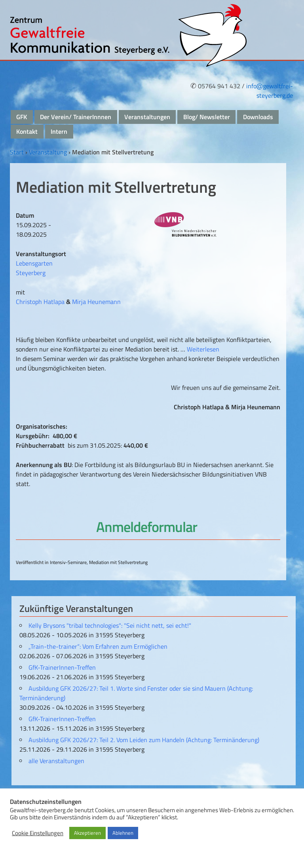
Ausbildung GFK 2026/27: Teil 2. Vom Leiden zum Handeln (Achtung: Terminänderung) (143, 740)
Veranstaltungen (147, 117)
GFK (21, 117)
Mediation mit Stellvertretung (118, 562)
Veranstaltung (48, 152)
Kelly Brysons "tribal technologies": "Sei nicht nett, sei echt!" (109, 625)
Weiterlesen (203, 349)
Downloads (258, 117)
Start (17, 152)
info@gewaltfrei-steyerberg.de (269, 90)
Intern (59, 131)
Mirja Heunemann (96, 301)
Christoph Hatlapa (40, 301)
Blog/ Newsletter (206, 117)
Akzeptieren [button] (87, 833)
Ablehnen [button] (122, 833)
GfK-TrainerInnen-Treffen (62, 667)
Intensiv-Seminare (68, 562)
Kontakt (27, 131)
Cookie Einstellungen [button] (37, 833)
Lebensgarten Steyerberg (34, 267)
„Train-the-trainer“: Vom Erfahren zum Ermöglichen (97, 646)
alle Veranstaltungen (56, 761)
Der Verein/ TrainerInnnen (75, 117)
